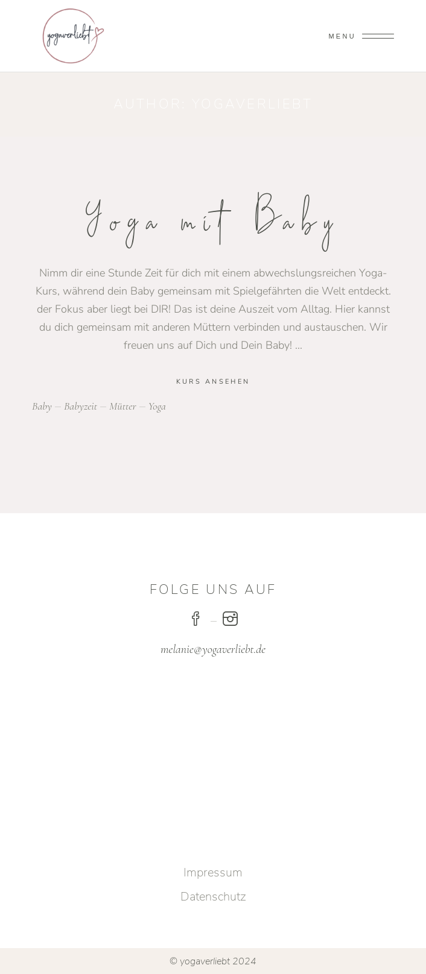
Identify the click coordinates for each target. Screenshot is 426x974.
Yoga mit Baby (213, 222)
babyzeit (80, 406)
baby (42, 406)
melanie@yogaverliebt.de (213, 649)
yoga (157, 406)
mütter (122, 406)
